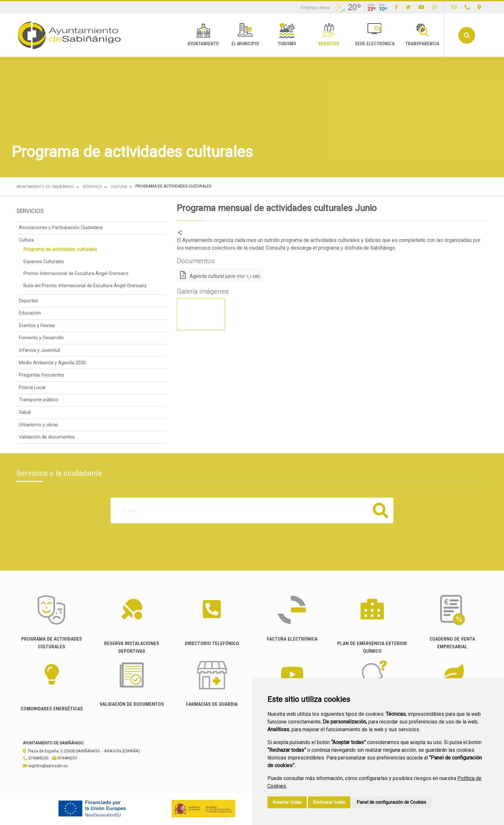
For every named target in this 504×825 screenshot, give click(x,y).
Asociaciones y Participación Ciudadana (61, 227)
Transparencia (422, 35)
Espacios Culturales (43, 261)
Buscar (466, 35)
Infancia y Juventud (39, 350)
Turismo (287, 35)
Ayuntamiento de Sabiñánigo (45, 186)
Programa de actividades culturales (60, 249)
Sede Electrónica (375, 35)
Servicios (328, 35)
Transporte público (38, 400)
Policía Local (32, 387)
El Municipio (245, 35)
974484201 (64, 758)
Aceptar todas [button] (287, 802)
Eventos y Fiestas (37, 325)
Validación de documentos (47, 437)
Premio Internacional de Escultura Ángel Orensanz (76, 273)
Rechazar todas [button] (329, 802)
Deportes (28, 301)
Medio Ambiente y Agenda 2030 (52, 363)
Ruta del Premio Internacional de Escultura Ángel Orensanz (85, 285)
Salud (25, 412)
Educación (30, 313)
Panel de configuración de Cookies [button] (391, 802)
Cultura (119, 186)
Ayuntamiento (203, 35)
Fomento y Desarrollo (41, 338)
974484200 (35, 758)
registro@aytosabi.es (45, 765)
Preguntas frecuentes (41, 375)
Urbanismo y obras (38, 425)
